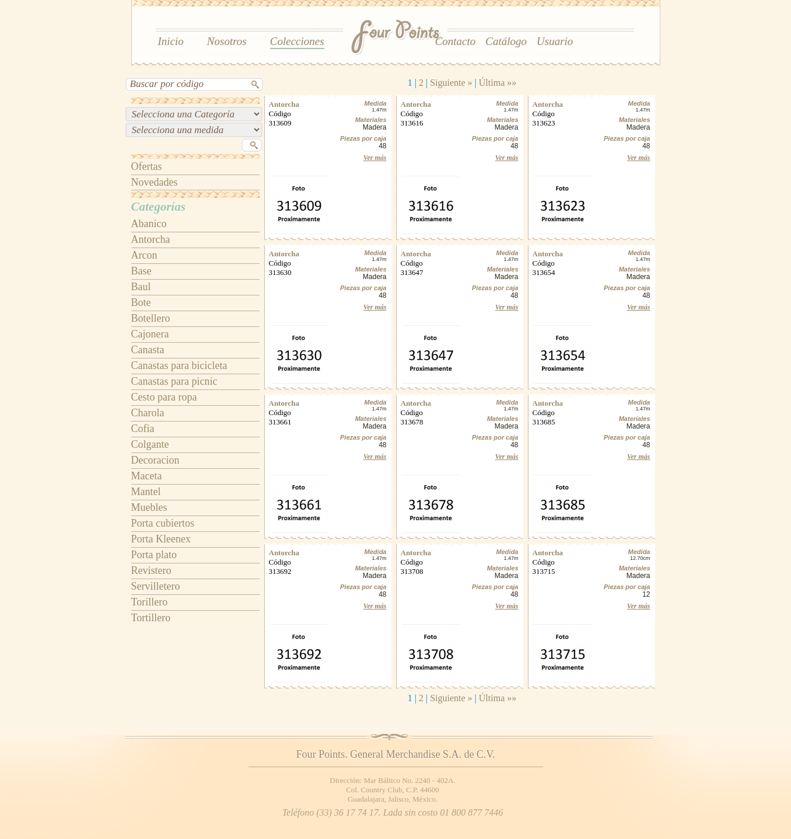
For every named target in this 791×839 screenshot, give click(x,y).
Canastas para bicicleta (179, 365)
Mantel (146, 491)
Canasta (147, 350)
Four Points (396, 38)
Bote (141, 302)
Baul (141, 287)
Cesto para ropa (164, 397)
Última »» (497, 83)
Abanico (149, 223)
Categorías (158, 207)
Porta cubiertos (162, 523)
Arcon (144, 255)
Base (141, 271)
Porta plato (154, 555)
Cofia (143, 428)
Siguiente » (451, 83)
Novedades (154, 182)
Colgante (150, 444)
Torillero (149, 602)
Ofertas (146, 166)
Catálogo (506, 41)
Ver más (375, 158)
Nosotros (227, 41)
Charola (147, 413)
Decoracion (155, 460)
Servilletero (155, 586)
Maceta (146, 476)
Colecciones (297, 41)
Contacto (455, 41)
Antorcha (150, 239)
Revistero (151, 570)
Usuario (555, 41)
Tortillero (151, 618)
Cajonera (150, 334)
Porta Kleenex (161, 539)
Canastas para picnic (174, 381)
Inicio (171, 41)
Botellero (150, 318)
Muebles (149, 507)
